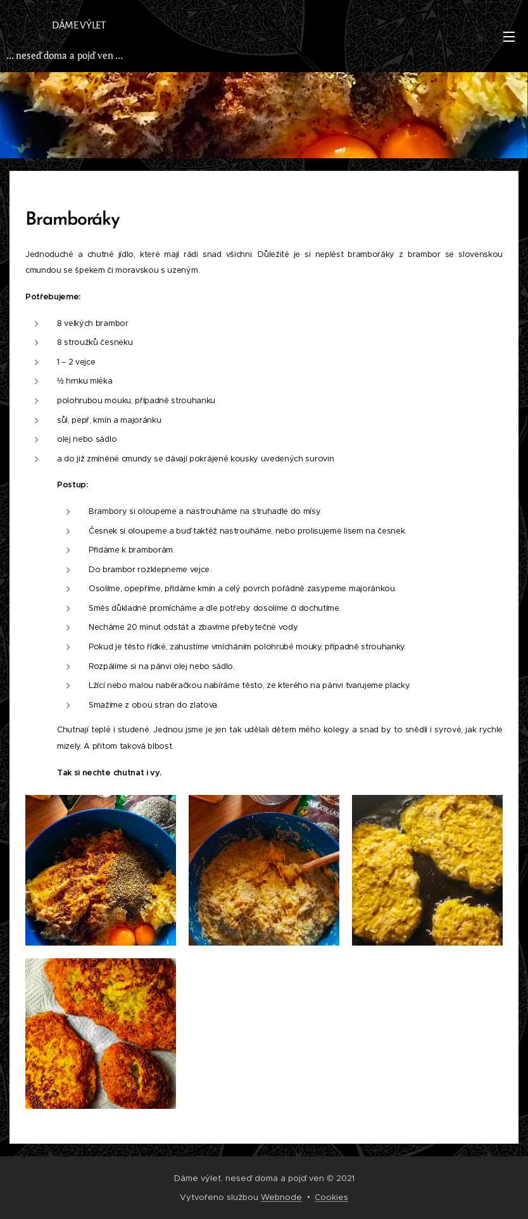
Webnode (281, 1197)
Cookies (331, 1197)
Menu (509, 36)
